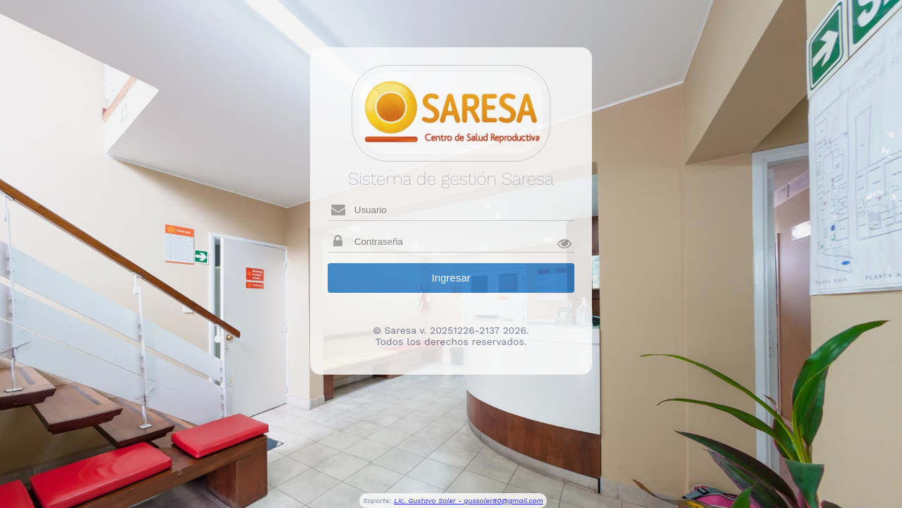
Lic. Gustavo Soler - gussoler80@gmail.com (468, 500)
